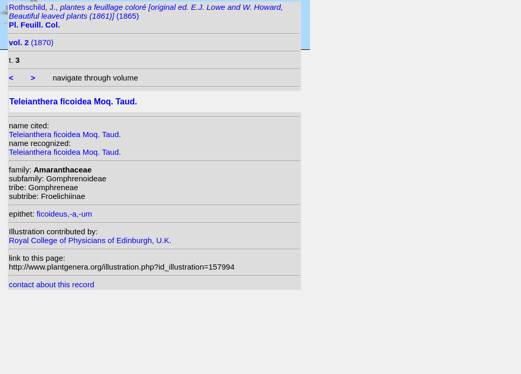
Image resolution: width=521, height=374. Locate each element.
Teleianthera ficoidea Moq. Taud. (65, 134)
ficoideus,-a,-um (64, 213)
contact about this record (51, 284)
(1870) (31, 42)
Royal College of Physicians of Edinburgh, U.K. (90, 240)
